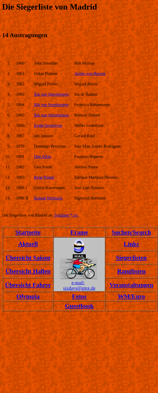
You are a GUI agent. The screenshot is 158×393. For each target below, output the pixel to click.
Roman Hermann (48, 198)
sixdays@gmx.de (79, 288)
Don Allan (42, 156)
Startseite (28, 232)
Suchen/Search (131, 232)
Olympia (28, 296)
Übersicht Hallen (28, 271)
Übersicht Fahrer (28, 284)
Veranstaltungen (131, 284)
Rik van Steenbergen (51, 94)
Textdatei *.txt (66, 215)
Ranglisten (131, 271)
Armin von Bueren (90, 73)
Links (131, 243)
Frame (79, 232)
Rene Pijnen (44, 177)
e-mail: (78, 282)
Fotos (79, 296)
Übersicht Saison (27, 257)
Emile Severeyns (48, 125)
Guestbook (79, 305)
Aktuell (28, 243)
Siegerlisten (131, 257)
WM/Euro (131, 296)
